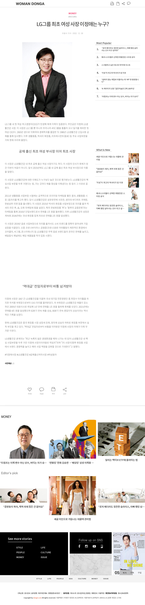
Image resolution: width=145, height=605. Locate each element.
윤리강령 (34, 593)
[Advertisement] (41, 257)
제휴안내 (94, 593)
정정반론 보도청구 (54, 593)
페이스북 (79, 546)
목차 (125, 572)
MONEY (72, 13)
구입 (139, 572)
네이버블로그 (102, 546)
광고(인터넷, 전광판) (83, 593)
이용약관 (101, 593)
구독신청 (20, 593)
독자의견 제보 (42, 593)
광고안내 (27, 593)
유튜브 (94, 546)
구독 (132, 572)
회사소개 (73, 593)
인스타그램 (86, 546)
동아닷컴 (66, 593)
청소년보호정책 (123, 593)
